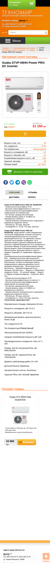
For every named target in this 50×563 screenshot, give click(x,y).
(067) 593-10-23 (25, 24)
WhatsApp (29, 182)
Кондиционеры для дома (24, 48)
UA (3, 32)
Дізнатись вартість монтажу (25, 172)
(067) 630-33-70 (12, 24)
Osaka (32, 50)
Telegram (17, 182)
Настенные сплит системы (13, 50)
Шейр (5, 182)
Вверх (46, 557)
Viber (23, 182)
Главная (5, 48)
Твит (11, 182)
